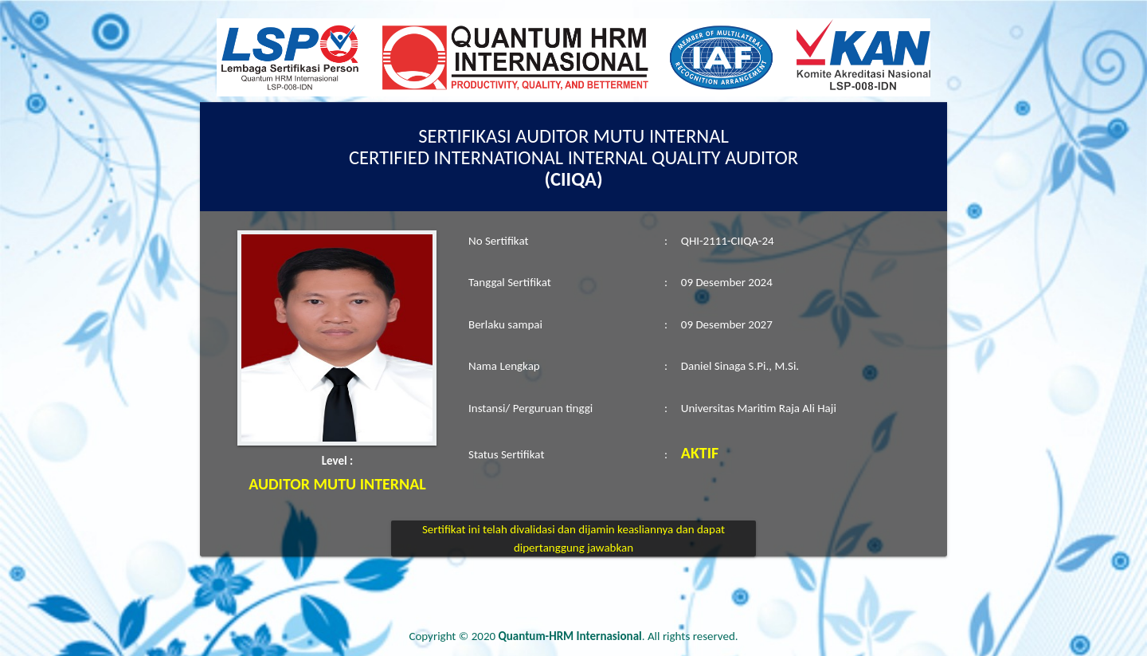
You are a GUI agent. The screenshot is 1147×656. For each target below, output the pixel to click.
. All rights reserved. (618, 636)
